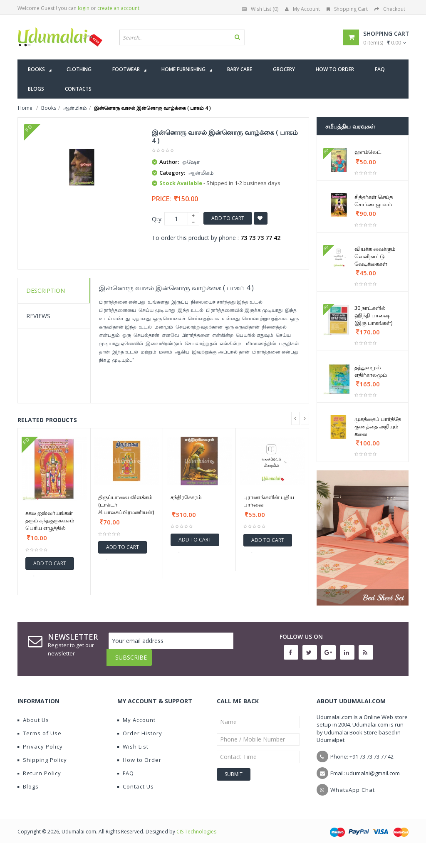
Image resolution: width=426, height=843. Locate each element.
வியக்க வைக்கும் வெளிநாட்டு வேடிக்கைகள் (374, 256)
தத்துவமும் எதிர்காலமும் (370, 370)
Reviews (38, 316)
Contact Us (135, 780)
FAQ (125, 767)
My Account (302, 8)
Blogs (28, 780)
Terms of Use (39, 727)
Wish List (133, 740)
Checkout (389, 8)
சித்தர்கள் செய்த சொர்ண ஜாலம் (373, 200)
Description (45, 290)
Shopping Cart (347, 8)
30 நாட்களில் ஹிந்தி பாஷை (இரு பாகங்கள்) (373, 315)
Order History (139, 727)
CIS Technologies (196, 825)
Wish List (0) (260, 8)
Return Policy (39, 767)
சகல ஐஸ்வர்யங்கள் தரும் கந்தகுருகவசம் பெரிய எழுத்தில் (49, 520)
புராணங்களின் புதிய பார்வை (268, 500)
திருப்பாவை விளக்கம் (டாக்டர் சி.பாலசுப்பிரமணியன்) (126, 504)
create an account (118, 8)
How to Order (139, 753)
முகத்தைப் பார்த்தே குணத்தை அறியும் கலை (377, 426)
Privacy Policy (40, 740)
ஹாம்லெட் (367, 152)
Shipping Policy (42, 753)
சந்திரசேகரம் (186, 497)
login (83, 8)
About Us (33, 713)
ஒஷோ (191, 162)
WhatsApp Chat (352, 783)
